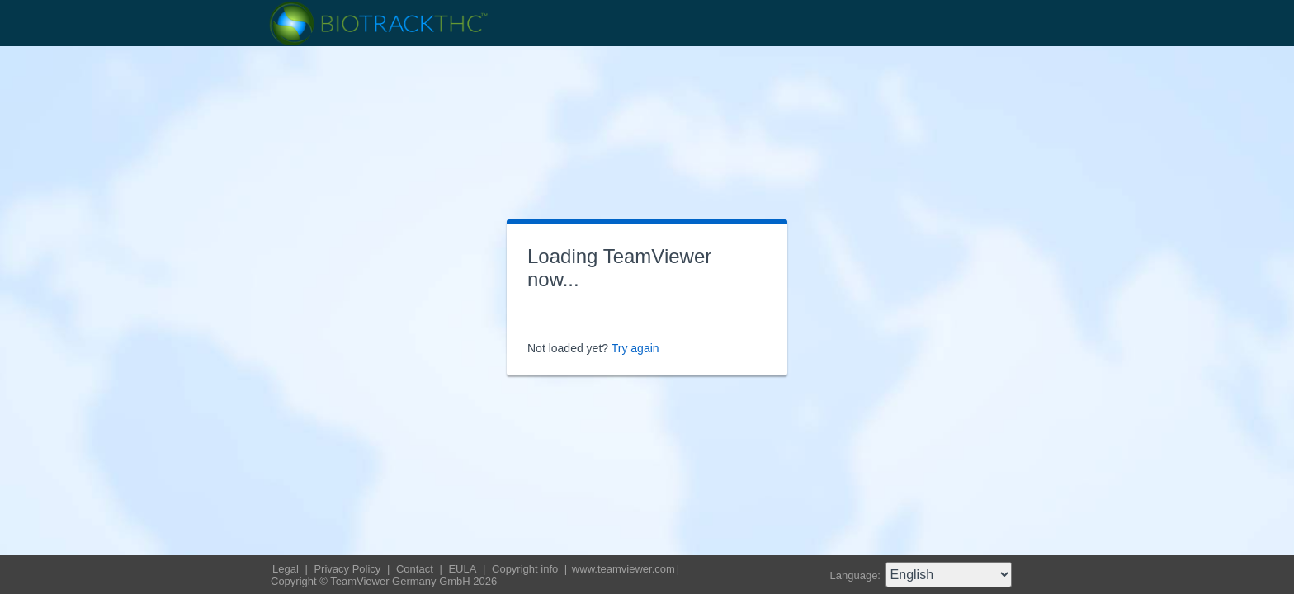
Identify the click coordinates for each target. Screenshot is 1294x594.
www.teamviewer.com (623, 569)
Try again (635, 348)
